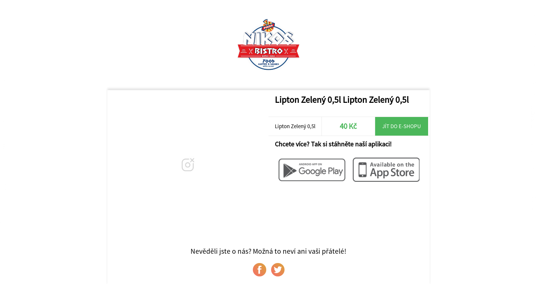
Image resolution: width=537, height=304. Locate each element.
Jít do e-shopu (401, 126)
